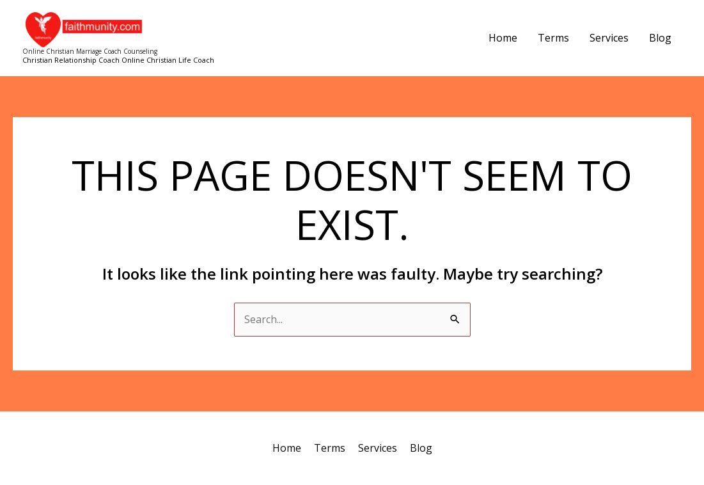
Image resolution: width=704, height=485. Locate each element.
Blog (660, 38)
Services (609, 38)
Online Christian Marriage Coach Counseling (89, 51)
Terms (553, 38)
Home (503, 38)
